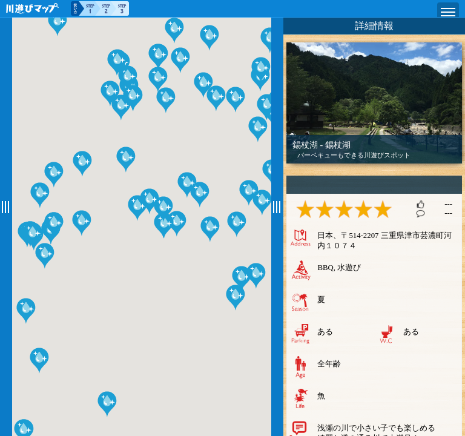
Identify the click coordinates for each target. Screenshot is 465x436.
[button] (26, 315)
